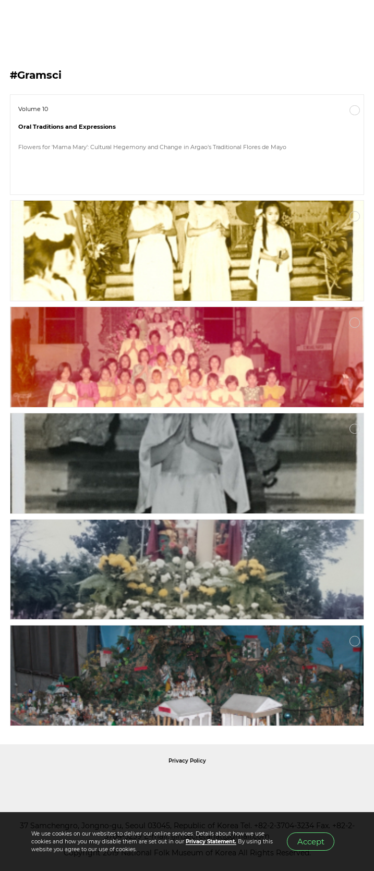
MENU (356, 21)
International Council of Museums (208, 784)
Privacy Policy (187, 760)
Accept (310, 842)
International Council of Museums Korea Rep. (300, 784)
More (354, 110)
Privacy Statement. (211, 841)
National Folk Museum (98, 784)
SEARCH (332, 21)
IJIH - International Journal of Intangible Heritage (62, 21)
